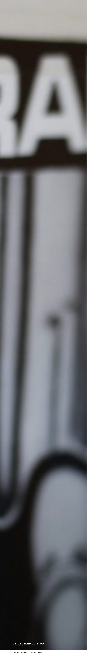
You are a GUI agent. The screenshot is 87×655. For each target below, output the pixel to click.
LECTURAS (24, 652)
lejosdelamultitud (28, 643)
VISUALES (33, 652)
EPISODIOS (16, 652)
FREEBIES (40, 652)
